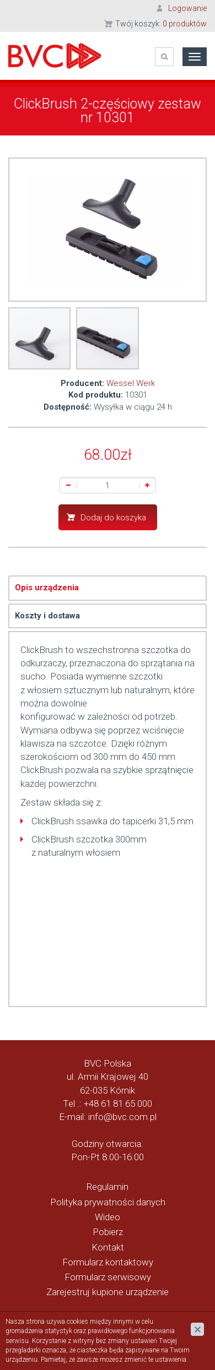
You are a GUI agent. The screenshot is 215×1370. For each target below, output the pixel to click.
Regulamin (107, 1186)
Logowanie (187, 8)
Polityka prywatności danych (107, 1202)
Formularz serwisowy (107, 1276)
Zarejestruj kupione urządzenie (107, 1291)
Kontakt (108, 1247)
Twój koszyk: (161, 23)
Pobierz (108, 1231)
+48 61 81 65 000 (118, 1103)
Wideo (107, 1216)
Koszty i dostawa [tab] (47, 616)
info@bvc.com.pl (122, 1116)
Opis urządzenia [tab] (47, 587)
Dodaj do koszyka (113, 518)
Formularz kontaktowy (107, 1262)
